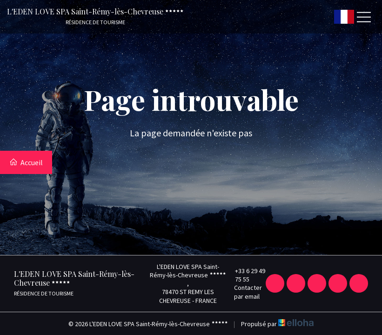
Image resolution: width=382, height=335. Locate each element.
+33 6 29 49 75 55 (246, 275)
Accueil (26, 162)
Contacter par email (244, 291)
